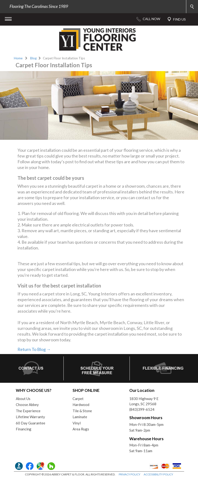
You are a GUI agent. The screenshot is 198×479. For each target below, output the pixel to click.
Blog (33, 58)
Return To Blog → (34, 349)
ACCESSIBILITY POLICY (158, 474)
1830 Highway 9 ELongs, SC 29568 (143, 401)
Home (18, 58)
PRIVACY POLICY (129, 474)
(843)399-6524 (141, 409)
